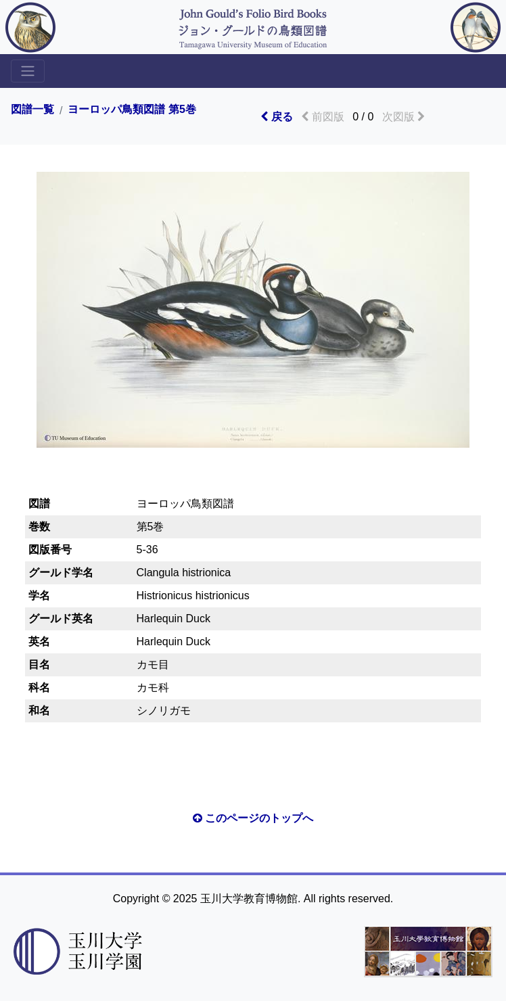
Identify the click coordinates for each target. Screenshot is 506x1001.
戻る (276, 116)
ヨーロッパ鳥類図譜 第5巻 (132, 109)
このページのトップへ (253, 818)
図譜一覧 (32, 109)
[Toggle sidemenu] (28, 71)
